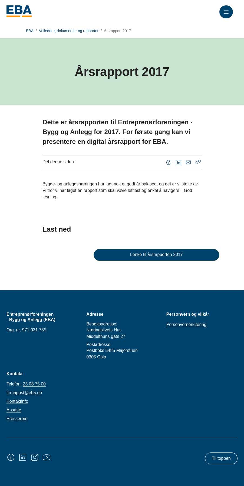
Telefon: (26, 384)
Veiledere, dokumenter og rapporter (68, 31)
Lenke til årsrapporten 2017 (156, 254)
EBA (30, 31)
